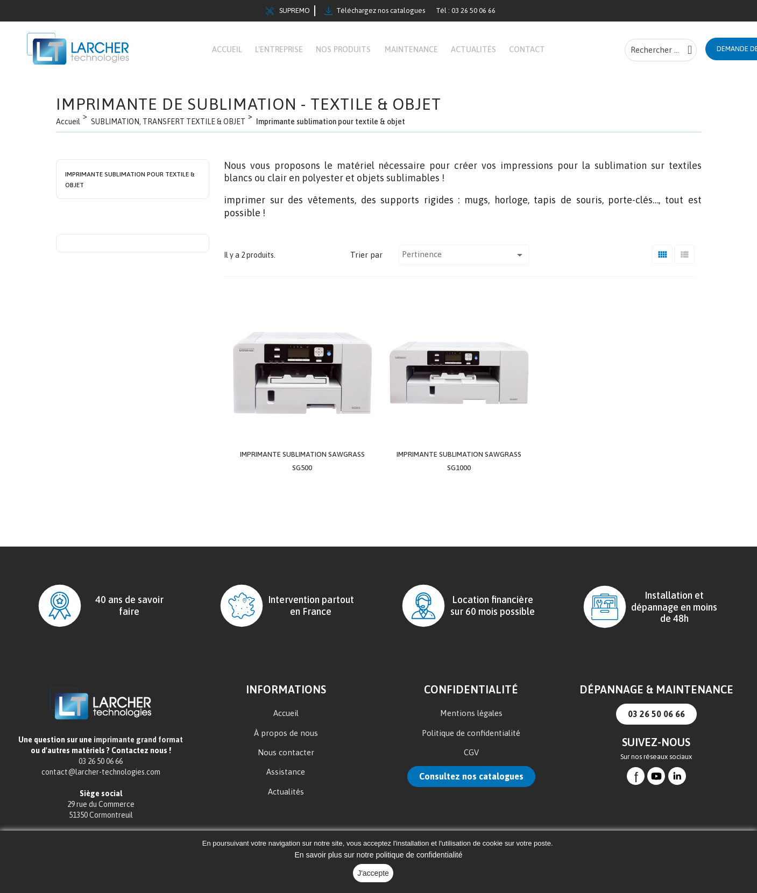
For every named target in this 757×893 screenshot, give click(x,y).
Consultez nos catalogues (471, 781)
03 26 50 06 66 (656, 719)
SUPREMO (288, 10)
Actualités (286, 796)
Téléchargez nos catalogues (374, 10)
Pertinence (464, 261)
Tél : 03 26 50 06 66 (466, 10)
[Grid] (662, 261)
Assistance (285, 777)
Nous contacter (286, 757)
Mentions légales (471, 717)
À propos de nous (286, 737)
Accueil (286, 717)
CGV (471, 757)
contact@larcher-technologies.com (100, 776)
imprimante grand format (138, 744)
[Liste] (684, 261)
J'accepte (373, 873)
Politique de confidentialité (471, 737)
